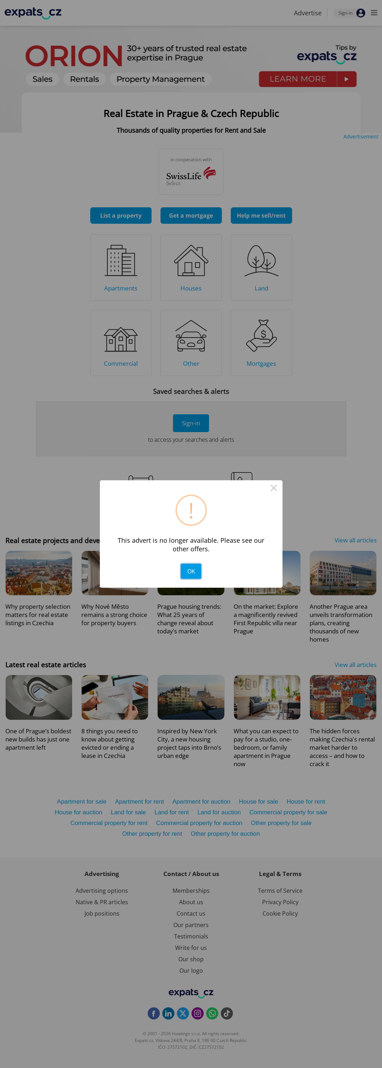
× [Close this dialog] (274, 488)
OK (191, 571)
